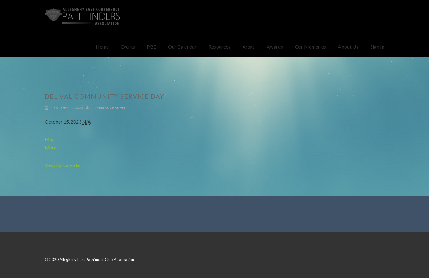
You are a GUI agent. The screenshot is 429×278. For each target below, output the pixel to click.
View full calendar (63, 165)
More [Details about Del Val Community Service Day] (50, 147)
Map (50, 139)
